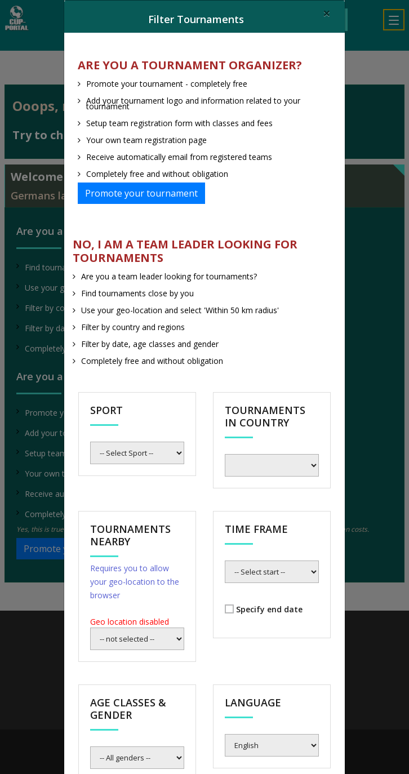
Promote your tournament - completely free (166, 83)
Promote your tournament (141, 193)
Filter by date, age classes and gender (150, 344)
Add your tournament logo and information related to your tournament (193, 103)
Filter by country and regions (133, 327)
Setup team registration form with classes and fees (179, 123)
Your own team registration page (146, 140)
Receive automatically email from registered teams (179, 157)
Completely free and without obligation (157, 173)
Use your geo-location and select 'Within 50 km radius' (180, 310)
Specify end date (269, 609)
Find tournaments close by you (137, 293)
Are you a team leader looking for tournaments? (169, 276)
